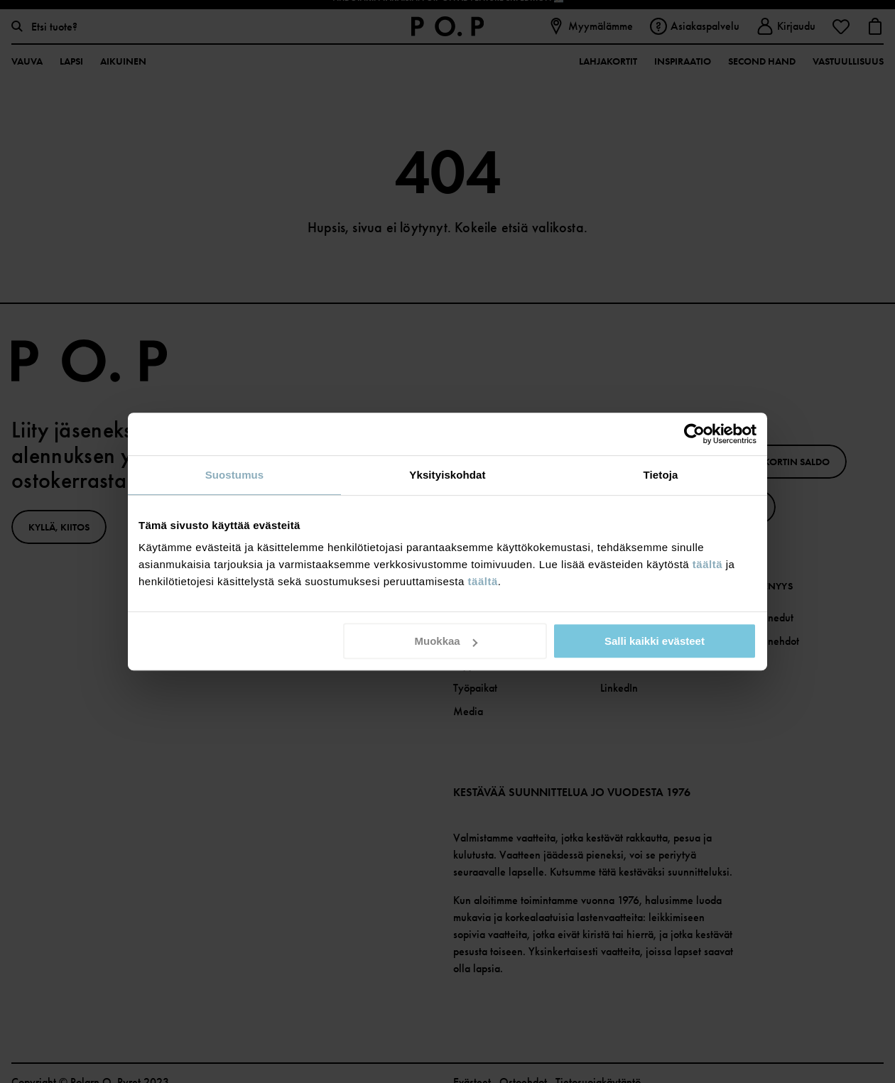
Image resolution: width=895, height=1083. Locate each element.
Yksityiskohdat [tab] (447, 475)
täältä (707, 564)
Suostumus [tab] (234, 475)
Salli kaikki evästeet (654, 641)
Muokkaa (446, 641)
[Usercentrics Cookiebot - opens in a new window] (694, 434)
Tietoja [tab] (661, 475)
